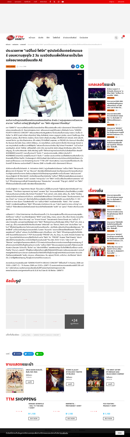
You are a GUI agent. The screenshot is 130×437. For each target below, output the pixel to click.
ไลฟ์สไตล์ (56, 37)
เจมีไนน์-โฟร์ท (26, 335)
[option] (25, 380)
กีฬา (48, 37)
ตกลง (120, 433)
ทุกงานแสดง (18, 2)
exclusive (15, 44)
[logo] (15, 37)
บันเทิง (40, 37)
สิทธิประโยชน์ (43, 2)
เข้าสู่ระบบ (111, 2)
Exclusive (84, 37)
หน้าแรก (9, 2)
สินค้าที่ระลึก (27, 2)
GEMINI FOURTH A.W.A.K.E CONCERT (46, 335)
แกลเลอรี (23, 44)
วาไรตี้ (35, 2)
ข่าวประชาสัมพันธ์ (69, 37)
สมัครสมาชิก (121, 2)
